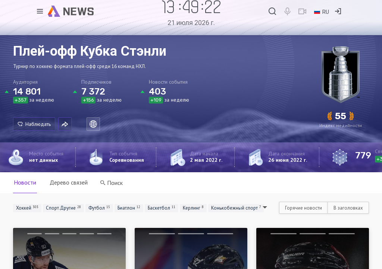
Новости (25, 182)
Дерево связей (69, 182)
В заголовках (348, 208)
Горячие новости (303, 208)
